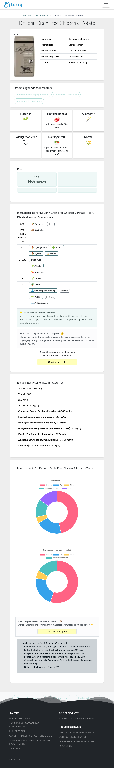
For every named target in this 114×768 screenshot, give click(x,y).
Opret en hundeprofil (57, 631)
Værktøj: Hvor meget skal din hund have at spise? (31, 742)
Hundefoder (17, 731)
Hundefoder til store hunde (29, 101)
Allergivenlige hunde (72, 736)
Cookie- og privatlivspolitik (77, 718)
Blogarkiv (65, 746)
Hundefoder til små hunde (66, 94)
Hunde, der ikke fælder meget (77, 732)
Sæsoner (14, 748)
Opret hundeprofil (57, 362)
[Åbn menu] (106, 5)
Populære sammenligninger (76, 741)
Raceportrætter (19, 718)
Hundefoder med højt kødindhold (32, 94)
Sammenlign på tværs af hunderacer (24, 725)
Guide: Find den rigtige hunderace (30, 735)
